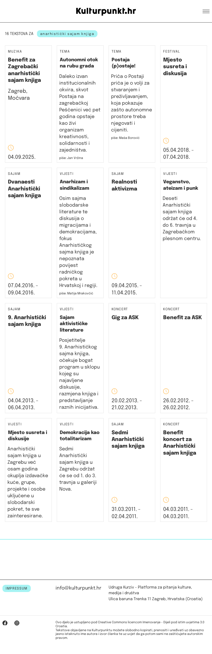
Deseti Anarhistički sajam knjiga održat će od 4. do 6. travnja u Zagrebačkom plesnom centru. (182, 218)
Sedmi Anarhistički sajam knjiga (128, 439)
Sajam (14, 174)
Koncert (120, 309)
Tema (65, 51)
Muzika (15, 51)
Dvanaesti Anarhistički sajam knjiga (24, 188)
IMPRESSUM (17, 588)
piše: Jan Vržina (71, 158)
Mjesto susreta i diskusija (175, 66)
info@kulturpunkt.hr (78, 588)
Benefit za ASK (182, 317)
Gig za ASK (125, 317)
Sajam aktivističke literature (74, 324)
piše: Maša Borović (125, 138)
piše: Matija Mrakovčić (76, 293)
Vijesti (67, 174)
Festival (171, 51)
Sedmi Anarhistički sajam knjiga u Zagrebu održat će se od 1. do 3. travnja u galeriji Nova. (78, 469)
